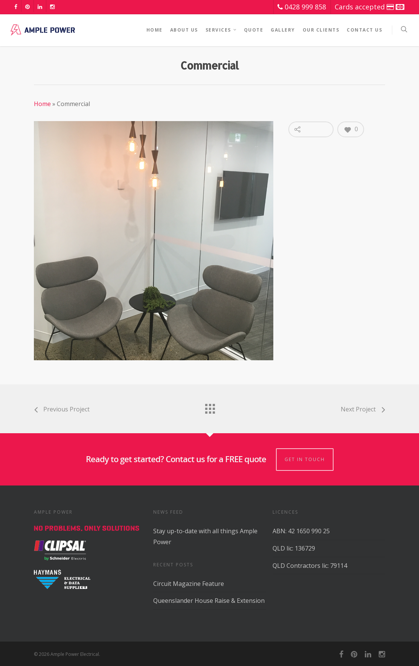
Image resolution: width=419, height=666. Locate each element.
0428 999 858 (301, 6)
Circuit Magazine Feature (188, 584)
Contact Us (364, 30)
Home (154, 30)
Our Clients (321, 30)
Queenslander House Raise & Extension (209, 600)
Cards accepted (369, 6)
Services (221, 30)
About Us (184, 30)
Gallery (283, 30)
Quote (254, 30)
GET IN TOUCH (305, 459)
